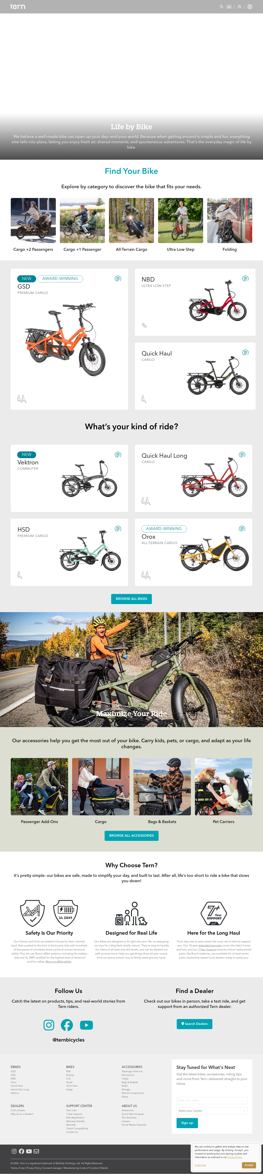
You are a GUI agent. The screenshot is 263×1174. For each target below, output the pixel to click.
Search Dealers (194, 1024)
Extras (125, 1097)
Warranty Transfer (75, 1121)
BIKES (70, 1067)
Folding (230, 250)
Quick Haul (17, 1086)
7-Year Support (207, 949)
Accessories (70, 6)
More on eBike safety (58, 962)
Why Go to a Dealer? (22, 1114)
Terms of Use (18, 1168)
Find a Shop (95, 6)
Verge (69, 1089)
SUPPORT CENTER (79, 1106)
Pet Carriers (223, 822)
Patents (104, 1168)
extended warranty (210, 945)
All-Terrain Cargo (131, 250)
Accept (249, 1165)
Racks (125, 1086)
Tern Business (129, 1118)
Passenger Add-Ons (39, 822)
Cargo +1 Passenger (82, 250)
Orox (13, 1082)
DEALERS (17, 1106)
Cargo (101, 822)
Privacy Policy (34, 1168)
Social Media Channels (134, 1125)
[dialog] (226, 1157)
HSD (13, 1075)
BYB (68, 1071)
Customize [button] (200, 1165)
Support (133, 6)
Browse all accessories (131, 836)
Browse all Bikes (131, 599)
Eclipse (70, 1075)
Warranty (71, 1125)
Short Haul (72, 1086)
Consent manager (52, 1168)
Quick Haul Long (20, 1089)
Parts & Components (133, 1093)
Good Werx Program (133, 1114)
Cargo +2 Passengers (33, 250)
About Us (129, 1106)
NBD (13, 1079)
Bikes (50, 6)
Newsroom (128, 1110)
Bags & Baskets (162, 822)
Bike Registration (75, 1118)
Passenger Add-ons (132, 1071)
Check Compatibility (77, 1128)
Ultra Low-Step (180, 250)
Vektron (15, 1093)
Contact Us (72, 1132)
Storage (126, 1089)
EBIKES (16, 1067)
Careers (126, 1121)
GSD (13, 1071)
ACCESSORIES (132, 1067)
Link (68, 1079)
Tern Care (71, 1110)
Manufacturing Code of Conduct (81, 1168)
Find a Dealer (18, 1110)
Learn (115, 6)
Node (69, 1082)
